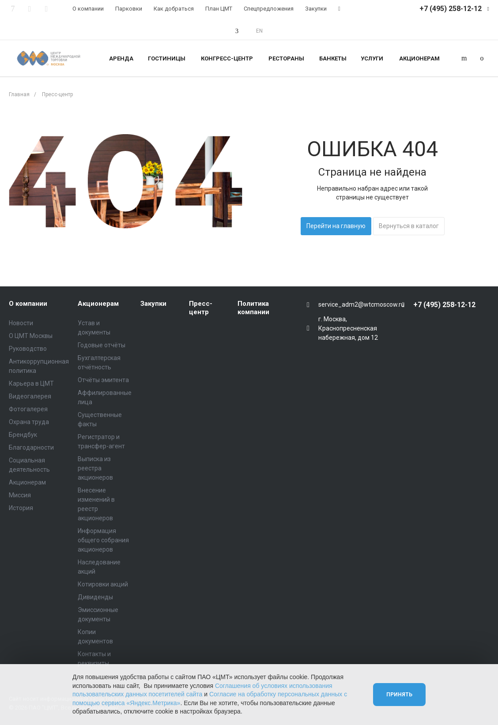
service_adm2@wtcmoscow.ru (361, 304)
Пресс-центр (200, 308)
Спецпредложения (269, 8)
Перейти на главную (336, 225)
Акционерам (27, 482)
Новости (21, 323)
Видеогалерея (30, 396)
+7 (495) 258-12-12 (450, 8)
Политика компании (253, 308)
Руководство (28, 348)
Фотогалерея (28, 409)
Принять (399, 694)
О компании (88, 8)
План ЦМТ (218, 8)
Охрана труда (29, 421)
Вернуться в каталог (409, 225)
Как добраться (174, 8)
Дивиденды (95, 597)
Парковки (128, 8)
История (21, 507)
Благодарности (31, 447)
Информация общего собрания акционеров (103, 540)
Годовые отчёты (101, 345)
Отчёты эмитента (103, 379)
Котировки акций (103, 584)
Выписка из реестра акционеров (95, 468)
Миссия (20, 495)
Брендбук (23, 434)
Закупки (316, 8)
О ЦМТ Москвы (31, 335)
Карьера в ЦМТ (31, 383)
